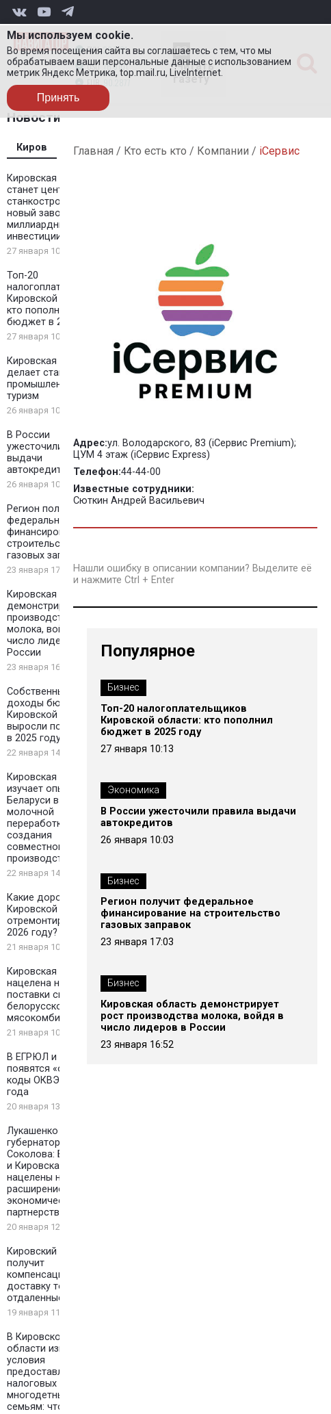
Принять (58, 97)
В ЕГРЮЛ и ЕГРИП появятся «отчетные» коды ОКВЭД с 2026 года (57, 1074)
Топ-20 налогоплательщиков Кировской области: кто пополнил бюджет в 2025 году (57, 299)
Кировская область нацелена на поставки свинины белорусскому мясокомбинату (52, 995)
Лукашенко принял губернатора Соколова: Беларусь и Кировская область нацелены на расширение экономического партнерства (57, 1171)
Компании (223, 150)
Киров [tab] (31, 147)
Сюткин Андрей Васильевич (138, 500)
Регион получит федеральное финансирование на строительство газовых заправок (53, 532)
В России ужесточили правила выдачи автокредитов (198, 817)
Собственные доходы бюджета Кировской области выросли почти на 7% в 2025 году (57, 715)
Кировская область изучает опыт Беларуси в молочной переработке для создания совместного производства (52, 817)
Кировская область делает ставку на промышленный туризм (52, 378)
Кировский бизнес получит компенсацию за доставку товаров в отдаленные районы (54, 1275)
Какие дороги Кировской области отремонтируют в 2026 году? (53, 915)
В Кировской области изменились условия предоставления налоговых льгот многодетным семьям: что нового (55, 1372)
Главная (93, 150)
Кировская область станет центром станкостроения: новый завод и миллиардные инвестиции (52, 207)
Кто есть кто (155, 150)
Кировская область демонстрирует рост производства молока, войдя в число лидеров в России (55, 623)
